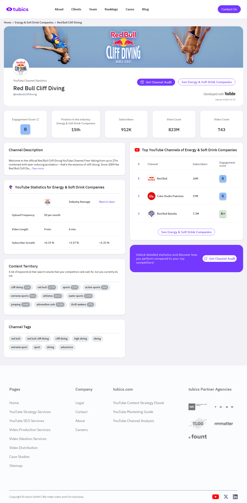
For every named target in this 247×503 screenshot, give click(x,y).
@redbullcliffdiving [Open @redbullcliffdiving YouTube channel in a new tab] (25, 94)
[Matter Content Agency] (226, 423)
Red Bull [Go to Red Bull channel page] (157, 178)
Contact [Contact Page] (81, 412)
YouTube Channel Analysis (133, 421)
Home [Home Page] (14, 403)
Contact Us (229, 9)
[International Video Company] (200, 406)
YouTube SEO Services (26, 421)
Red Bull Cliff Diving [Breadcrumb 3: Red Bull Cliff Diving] (69, 22)
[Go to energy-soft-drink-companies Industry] (206, 82)
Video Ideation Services (28, 438)
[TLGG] (200, 423)
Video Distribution (23, 447)
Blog (145, 9)
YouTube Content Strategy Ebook (138, 403)
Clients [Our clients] (76, 9)
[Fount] (200, 436)
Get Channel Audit (156, 82)
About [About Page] (80, 421)
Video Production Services (29, 429)
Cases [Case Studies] (130, 9)
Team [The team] (93, 9)
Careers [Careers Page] (81, 429)
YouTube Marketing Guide (133, 412)
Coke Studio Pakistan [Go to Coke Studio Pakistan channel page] (166, 196)
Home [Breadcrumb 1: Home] (7, 22)
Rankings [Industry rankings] (111, 9)
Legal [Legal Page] (79, 403)
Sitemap (15, 465)
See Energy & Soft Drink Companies (206, 82)
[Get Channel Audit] (156, 82)
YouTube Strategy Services (30, 412)
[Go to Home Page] (17, 9)
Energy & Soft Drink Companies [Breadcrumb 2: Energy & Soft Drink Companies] (34, 22)
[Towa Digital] (226, 407)
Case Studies (19, 456)
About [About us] (59, 9)
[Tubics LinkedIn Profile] (235, 496)
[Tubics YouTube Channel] (215, 496)
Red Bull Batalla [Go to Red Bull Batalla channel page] (162, 214)
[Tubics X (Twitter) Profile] (226, 496)
